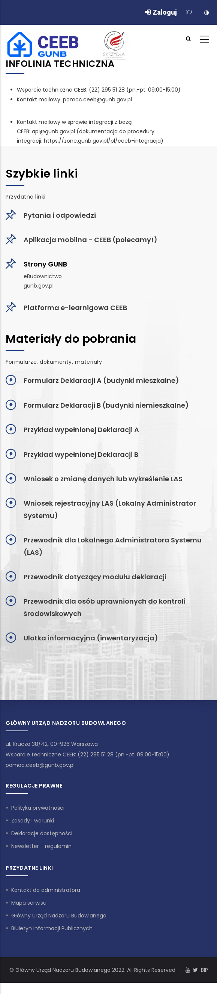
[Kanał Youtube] (188, 970)
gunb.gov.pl (39, 285)
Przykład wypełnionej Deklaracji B (81, 454)
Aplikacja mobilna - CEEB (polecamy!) (90, 239)
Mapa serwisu (28, 903)
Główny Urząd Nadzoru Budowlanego (58, 915)
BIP (204, 970)
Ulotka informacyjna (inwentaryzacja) (91, 638)
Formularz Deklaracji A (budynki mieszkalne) (101, 380)
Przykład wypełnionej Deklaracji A (81, 429)
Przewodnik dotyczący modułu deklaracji (95, 576)
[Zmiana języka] (189, 12)
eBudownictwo (43, 276)
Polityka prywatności (37, 808)
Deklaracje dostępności (41, 833)
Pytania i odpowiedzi (60, 215)
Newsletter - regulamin (41, 846)
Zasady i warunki (32, 820)
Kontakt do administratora (45, 890)
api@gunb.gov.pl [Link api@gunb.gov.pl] (53, 131)
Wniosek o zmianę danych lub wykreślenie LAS (103, 478)
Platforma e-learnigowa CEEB (75, 307)
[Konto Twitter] (195, 970)
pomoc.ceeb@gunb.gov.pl (40, 765)
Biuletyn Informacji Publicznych (52, 928)
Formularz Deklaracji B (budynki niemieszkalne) (106, 405)
